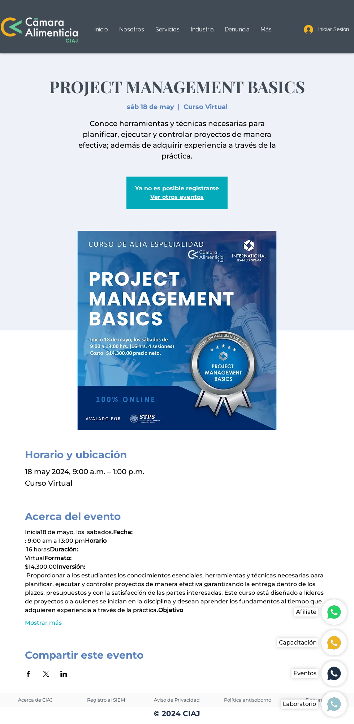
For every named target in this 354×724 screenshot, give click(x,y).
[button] (167, 30)
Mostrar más (43, 622)
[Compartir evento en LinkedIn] (63, 674)
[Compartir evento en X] (46, 674)
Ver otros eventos (177, 197)
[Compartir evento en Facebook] (28, 674)
